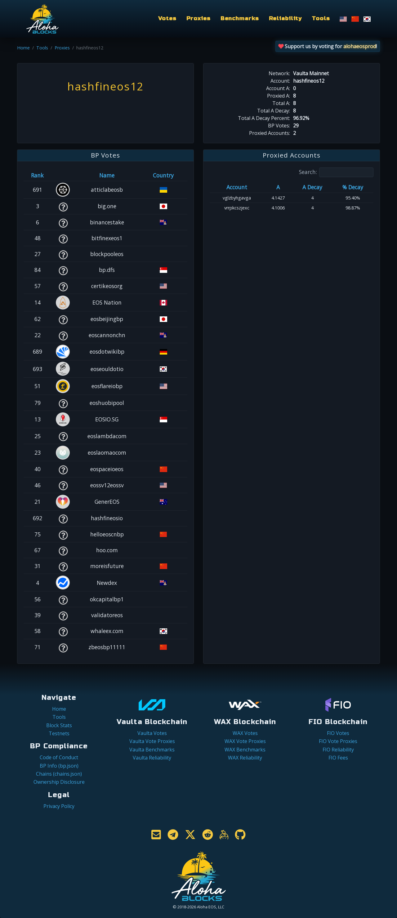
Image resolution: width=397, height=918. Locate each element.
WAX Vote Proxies (245, 741)
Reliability (285, 18)
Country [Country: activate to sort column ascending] (163, 175)
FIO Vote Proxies (338, 741)
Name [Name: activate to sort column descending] (106, 175)
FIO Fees (338, 757)
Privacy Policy (58, 806)
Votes (167, 18)
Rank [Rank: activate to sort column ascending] (37, 175)
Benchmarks (240, 18)
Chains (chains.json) (59, 773)
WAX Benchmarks (245, 749)
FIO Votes (338, 733)
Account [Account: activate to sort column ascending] (236, 187)
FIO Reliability (338, 749)
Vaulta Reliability (152, 757)
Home (23, 48)
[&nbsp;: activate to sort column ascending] (63, 175)
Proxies (198, 18)
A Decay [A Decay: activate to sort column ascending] (312, 187)
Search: (336, 172)
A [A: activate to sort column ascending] (278, 187)
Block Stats (59, 725)
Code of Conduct (59, 757)
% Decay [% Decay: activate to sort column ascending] (352, 187)
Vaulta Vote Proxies (152, 741)
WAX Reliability (245, 757)
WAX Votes (245, 733)
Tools (321, 18)
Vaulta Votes (152, 733)
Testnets (59, 733)
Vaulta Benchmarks (152, 749)
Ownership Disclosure (59, 781)
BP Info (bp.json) (59, 765)
